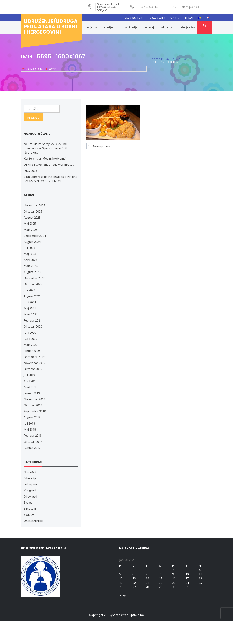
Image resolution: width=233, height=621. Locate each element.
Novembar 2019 (34, 363)
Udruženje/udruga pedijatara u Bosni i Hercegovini (51, 26)
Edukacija (167, 27)
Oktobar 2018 (33, 405)
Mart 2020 (30, 345)
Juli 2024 (29, 248)
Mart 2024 (30, 266)
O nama (175, 17)
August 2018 (32, 417)
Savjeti (28, 502)
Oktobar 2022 (33, 284)
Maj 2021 (30, 308)
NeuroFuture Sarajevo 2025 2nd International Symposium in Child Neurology (46, 148)
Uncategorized (33, 521)
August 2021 (32, 296)
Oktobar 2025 (33, 211)
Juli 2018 (29, 423)
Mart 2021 (30, 314)
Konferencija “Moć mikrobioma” (45, 159)
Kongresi (30, 490)
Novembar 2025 (34, 205)
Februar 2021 (33, 320)
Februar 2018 (33, 436)
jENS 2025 (30, 171)
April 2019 (30, 381)
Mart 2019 (30, 387)
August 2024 (32, 242)
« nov (122, 595)
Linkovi (189, 17)
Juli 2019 (29, 375)
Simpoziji (30, 509)
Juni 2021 (30, 302)
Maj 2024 (30, 254)
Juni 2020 (30, 333)
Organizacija (129, 27)
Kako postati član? (133, 17)
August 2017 (32, 448)
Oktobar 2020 (33, 326)
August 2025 (32, 217)
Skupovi (29, 515)
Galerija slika (187, 27)
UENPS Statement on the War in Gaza (49, 165)
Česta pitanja (157, 17)
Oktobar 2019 (33, 369)
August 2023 (32, 272)
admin (52, 69)
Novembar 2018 (34, 399)
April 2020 (30, 339)
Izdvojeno (30, 484)
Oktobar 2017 (33, 442)
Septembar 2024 (35, 236)
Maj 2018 (30, 429)
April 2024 (30, 260)
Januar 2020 (32, 351)
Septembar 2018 (35, 411)
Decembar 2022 (34, 278)
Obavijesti (109, 27)
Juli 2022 (29, 290)
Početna (92, 27)
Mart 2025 (30, 230)
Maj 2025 (30, 224)
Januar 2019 (32, 393)
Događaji (149, 27)
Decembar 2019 (34, 357)
